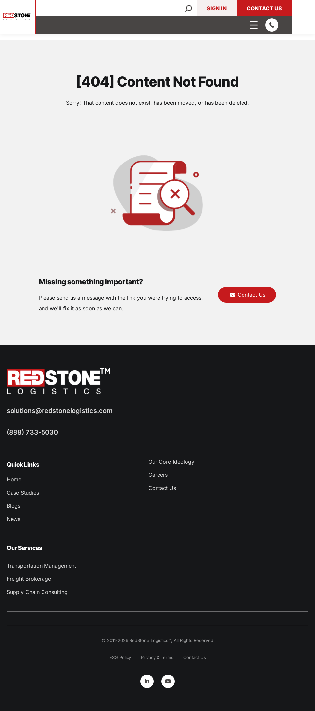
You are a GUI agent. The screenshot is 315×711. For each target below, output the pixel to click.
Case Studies (23, 492)
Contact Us (264, 8)
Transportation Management (41, 565)
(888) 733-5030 (32, 432)
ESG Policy (120, 657)
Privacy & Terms (157, 657)
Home (14, 479)
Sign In (217, 8)
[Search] (189, 8)
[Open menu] (253, 25)
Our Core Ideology (171, 461)
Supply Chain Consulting (37, 592)
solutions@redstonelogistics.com (60, 411)
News (13, 519)
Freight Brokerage (29, 578)
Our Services (24, 548)
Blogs (13, 505)
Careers (158, 474)
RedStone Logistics (148, 640)
